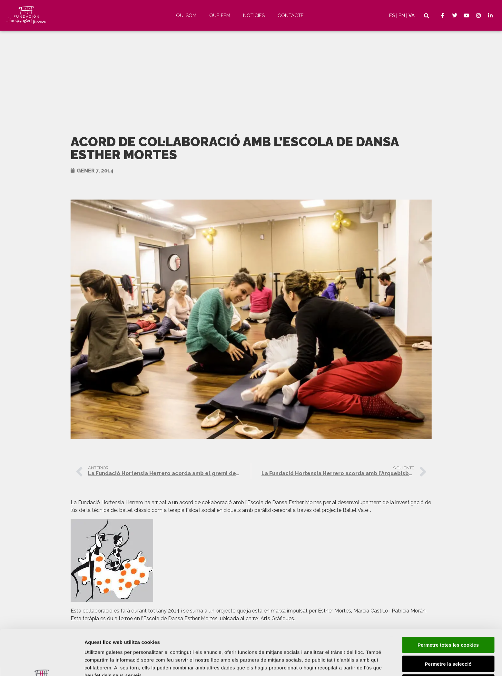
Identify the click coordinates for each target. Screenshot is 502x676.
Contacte (291, 15)
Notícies (254, 15)
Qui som (186, 15)
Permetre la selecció (448, 621)
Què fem (219, 15)
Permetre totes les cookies (448, 602)
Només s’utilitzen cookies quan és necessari (448, 642)
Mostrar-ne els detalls (109, 663)
